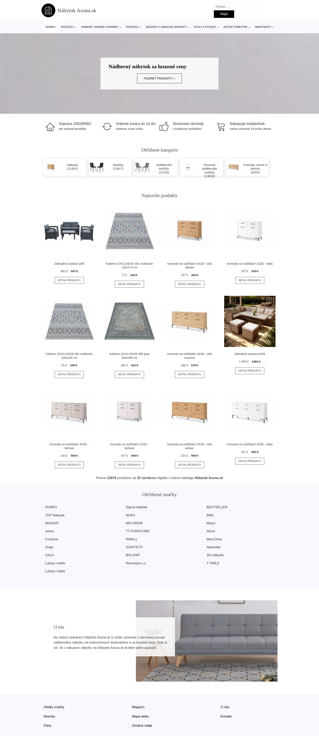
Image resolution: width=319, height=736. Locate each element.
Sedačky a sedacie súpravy (166, 26)
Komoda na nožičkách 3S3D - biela (250, 444)
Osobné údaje (142, 707)
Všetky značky (54, 688)
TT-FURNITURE (179, 522)
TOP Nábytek (238, 507)
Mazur (51, 522)
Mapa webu (140, 698)
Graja (232, 530)
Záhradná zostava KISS (249, 354)
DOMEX (53, 507)
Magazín (138, 688)
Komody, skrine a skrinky (100, 26)
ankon (111, 522)
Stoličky (67, 26)
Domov (51, 26)
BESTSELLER (178, 507)
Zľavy (47, 707)
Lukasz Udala (56, 553)
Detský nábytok (236, 26)
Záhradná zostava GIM (69, 263)
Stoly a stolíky (205, 26)
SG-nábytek (55, 545)
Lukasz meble (117, 545)
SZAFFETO (55, 538)
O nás (225, 688)
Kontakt (226, 698)
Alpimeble (114, 538)
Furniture (53, 530)
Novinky (49, 698)
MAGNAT (174, 515)
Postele (132, 26)
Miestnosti (263, 26)
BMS (110, 515)
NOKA (51, 515)
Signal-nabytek (118, 507)
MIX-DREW (236, 515)
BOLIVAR (235, 538)
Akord (232, 522)
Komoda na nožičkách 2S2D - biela (250, 263)
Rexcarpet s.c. (178, 545)
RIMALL (113, 530)
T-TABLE (234, 545)
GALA (172, 538)
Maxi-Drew (175, 530)
